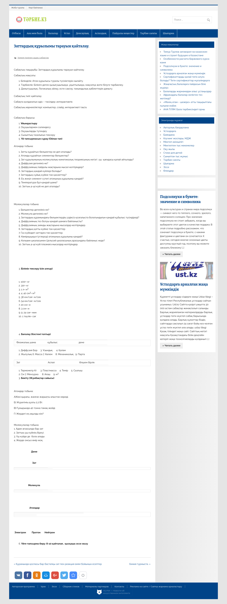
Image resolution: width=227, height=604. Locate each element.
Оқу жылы (169, 149)
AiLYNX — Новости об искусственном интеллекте (116, 591)
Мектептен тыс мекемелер (178, 145)
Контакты (119, 587)
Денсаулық (82, 33)
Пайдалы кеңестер (123, 33)
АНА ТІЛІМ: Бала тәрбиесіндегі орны (184, 109)
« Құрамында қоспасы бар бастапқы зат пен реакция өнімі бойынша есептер (58, 564)
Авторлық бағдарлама (176, 127)
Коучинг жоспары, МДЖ (177, 138)
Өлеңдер (168, 170)
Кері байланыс (36, 7)
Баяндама (169, 134)
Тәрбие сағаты (148, 33)
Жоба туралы (17, 7)
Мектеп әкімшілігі (173, 142)
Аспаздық (100, 33)
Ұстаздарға (169, 131)
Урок (43, 587)
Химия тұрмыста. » (139, 564)
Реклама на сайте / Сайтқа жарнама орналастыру (156, 587)
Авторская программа (23, 587)
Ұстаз (67, 33)
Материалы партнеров (97, 587)
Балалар (53, 33)
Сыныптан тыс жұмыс (175, 156)
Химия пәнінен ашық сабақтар (33, 57)
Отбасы (16, 33)
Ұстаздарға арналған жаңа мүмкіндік (184, 73)
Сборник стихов (71, 587)
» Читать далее (171, 254)
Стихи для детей (172, 152)
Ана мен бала (34, 33)
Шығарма (168, 33)
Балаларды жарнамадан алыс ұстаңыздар (187, 91)
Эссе (166, 167)
